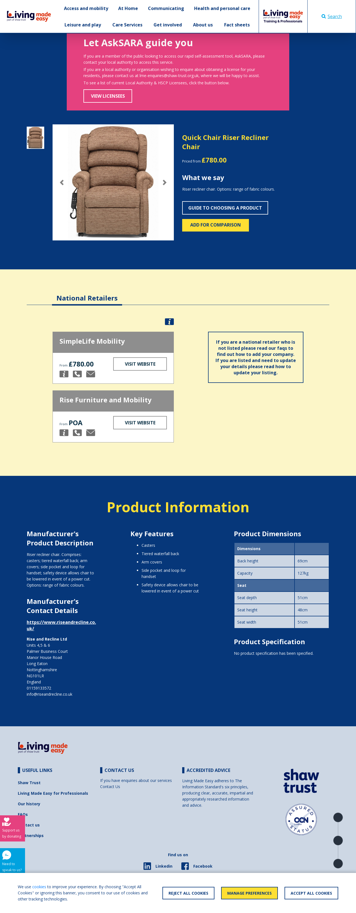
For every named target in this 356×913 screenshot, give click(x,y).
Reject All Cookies (188, 893)
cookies (39, 886)
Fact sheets (237, 25)
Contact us (29, 825)
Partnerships (31, 835)
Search (332, 16)
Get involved (168, 25)
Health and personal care (222, 8)
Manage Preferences (249, 893)
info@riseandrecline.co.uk (49, 694)
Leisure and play (83, 25)
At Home (128, 8)
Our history (29, 803)
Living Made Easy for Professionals (53, 793)
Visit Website (140, 364)
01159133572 (39, 688)
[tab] (87, 294)
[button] (62, 182)
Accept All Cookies (311, 893)
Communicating (166, 8)
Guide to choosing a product (225, 208)
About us (203, 25)
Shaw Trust (29, 782)
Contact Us (110, 786)
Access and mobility (86, 8)
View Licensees (108, 96)
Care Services (127, 25)
